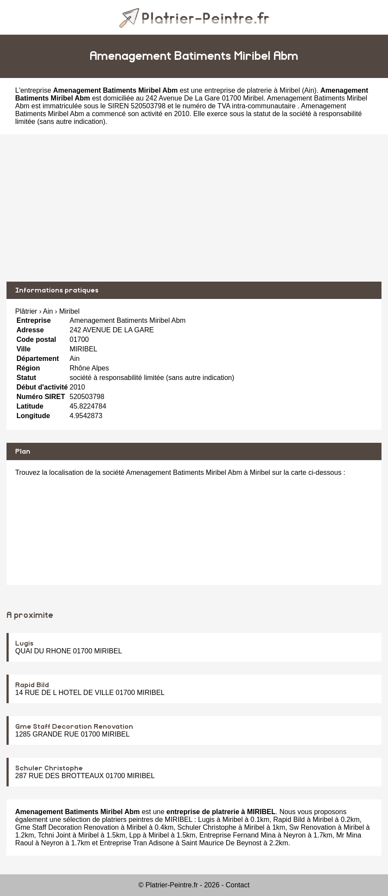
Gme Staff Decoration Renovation (74, 726)
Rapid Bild (32, 685)
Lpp (135, 835)
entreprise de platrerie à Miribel (252, 90)
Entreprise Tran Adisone (137, 843)
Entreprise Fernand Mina (237, 835)
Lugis (24, 643)
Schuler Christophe (49, 768)
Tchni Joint (54, 835)
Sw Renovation (312, 827)
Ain (309, 90)
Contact (238, 885)
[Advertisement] (194, 208)
